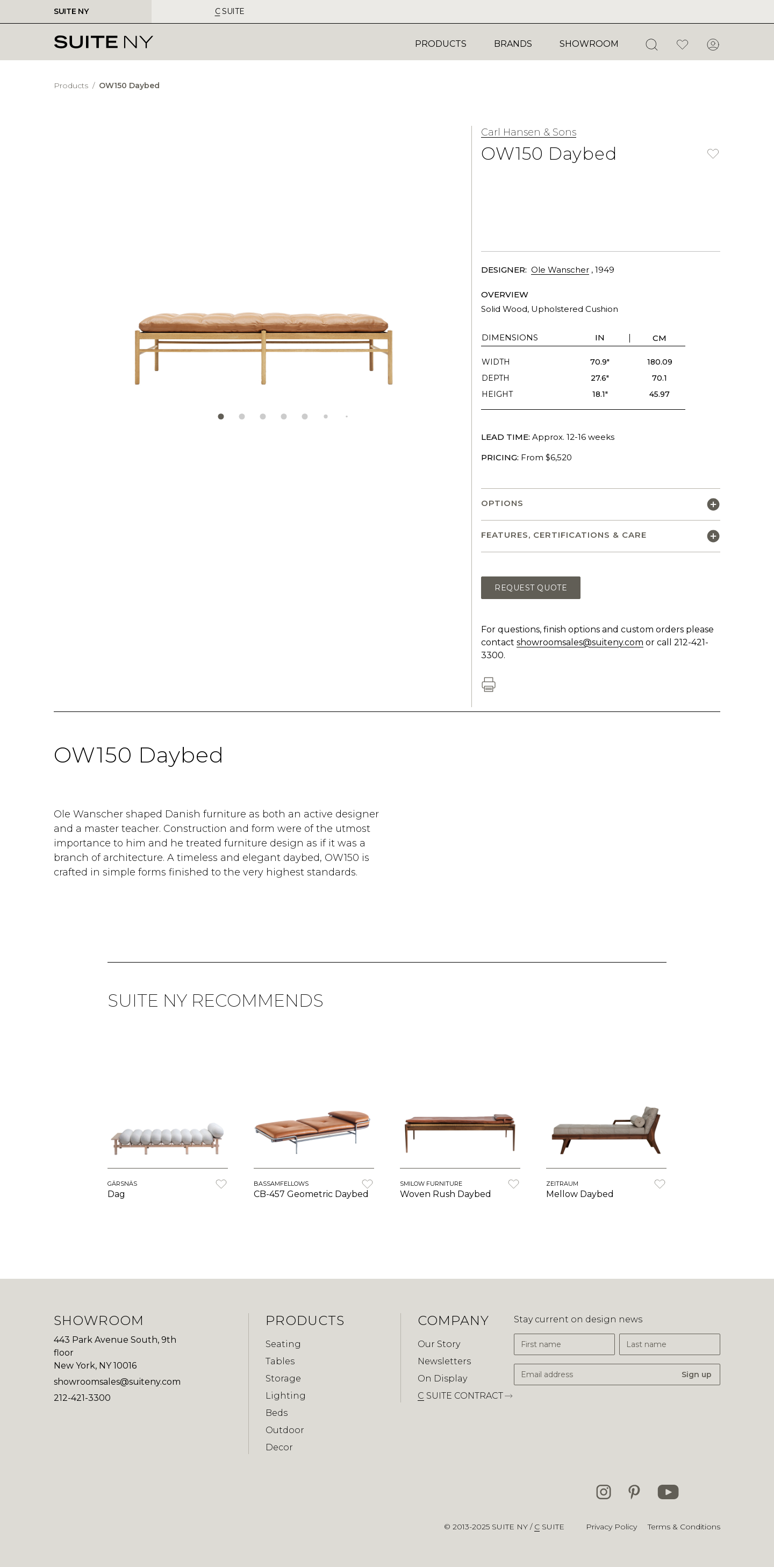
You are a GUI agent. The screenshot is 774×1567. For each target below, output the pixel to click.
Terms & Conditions (684, 1527)
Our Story (439, 1344)
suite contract (466, 1396)
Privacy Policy (611, 1527)
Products (441, 44)
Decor (279, 1447)
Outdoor (285, 1430)
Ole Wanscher (560, 270)
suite (230, 11)
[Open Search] (651, 44)
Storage (283, 1378)
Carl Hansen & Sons (528, 132)
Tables (280, 1361)
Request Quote (530, 588)
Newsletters (444, 1361)
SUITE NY (71, 11)
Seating (283, 1344)
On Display (442, 1378)
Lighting (286, 1396)
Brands (513, 44)
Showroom (589, 44)
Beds (277, 1413)
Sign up (697, 1374)
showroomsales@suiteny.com (580, 642)
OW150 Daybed (129, 85)
